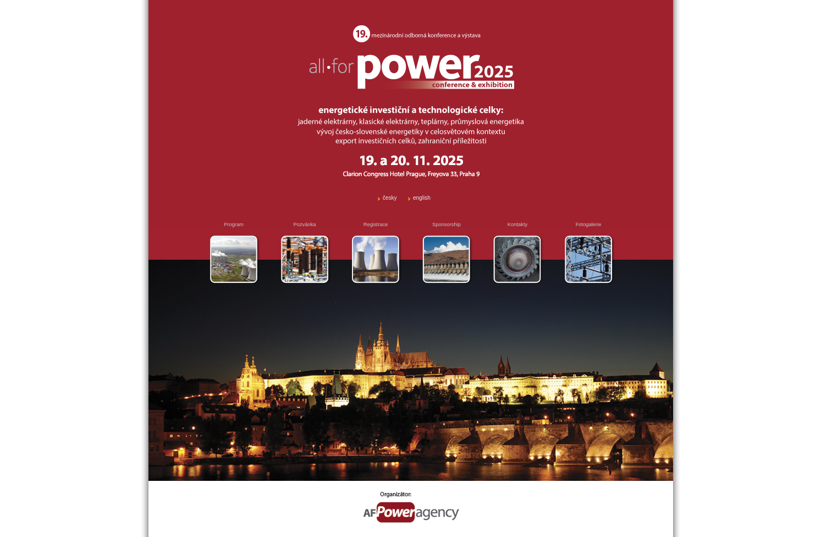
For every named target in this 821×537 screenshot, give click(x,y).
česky (390, 198)
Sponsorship (446, 224)
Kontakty (517, 224)
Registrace (375, 224)
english (422, 198)
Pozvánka (305, 224)
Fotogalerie (589, 224)
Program (234, 224)
